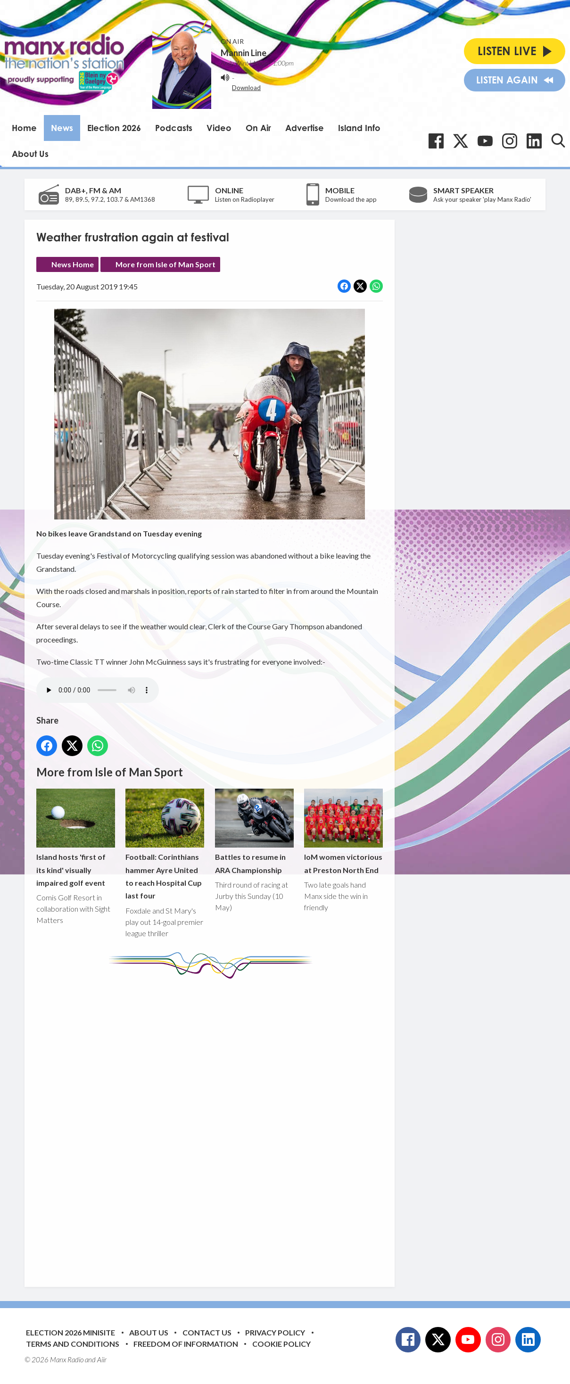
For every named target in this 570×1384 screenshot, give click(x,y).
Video (219, 128)
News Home (72, 264)
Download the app (351, 199)
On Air (258, 128)
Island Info (359, 128)
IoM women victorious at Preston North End (343, 831)
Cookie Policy (281, 1343)
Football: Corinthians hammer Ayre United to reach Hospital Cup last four (164, 844)
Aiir (102, 1359)
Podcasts (173, 128)
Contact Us (206, 1332)
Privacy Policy (275, 1332)
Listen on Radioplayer (244, 199)
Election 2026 (114, 128)
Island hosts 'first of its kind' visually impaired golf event (75, 838)
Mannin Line (243, 53)
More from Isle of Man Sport (165, 264)
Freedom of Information (185, 1343)
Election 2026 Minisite (70, 1332)
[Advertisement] (213, 1125)
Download (246, 87)
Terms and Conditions (72, 1343)
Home (24, 128)
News (62, 128)
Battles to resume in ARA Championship (254, 831)
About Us (30, 153)
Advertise (304, 128)
